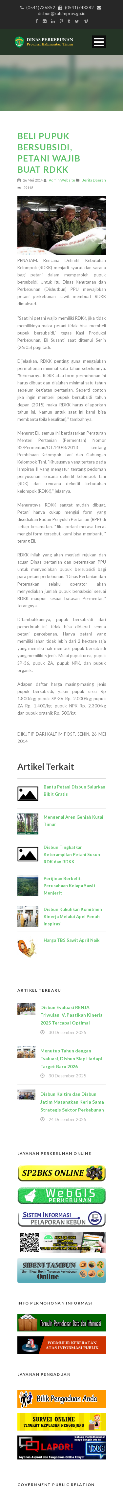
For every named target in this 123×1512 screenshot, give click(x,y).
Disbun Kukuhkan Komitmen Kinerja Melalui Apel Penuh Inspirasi (73, 916)
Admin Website (62, 180)
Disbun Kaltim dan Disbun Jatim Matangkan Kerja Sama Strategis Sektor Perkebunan (72, 1101)
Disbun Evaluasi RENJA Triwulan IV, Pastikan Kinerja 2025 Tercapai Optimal (71, 1015)
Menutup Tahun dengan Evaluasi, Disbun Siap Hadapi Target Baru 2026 (71, 1058)
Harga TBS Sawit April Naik (71, 940)
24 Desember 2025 (67, 1119)
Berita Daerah (94, 180)
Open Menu (99, 41)
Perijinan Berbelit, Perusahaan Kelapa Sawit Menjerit (69, 886)
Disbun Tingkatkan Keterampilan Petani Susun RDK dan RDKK (72, 854)
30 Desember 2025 (67, 1032)
